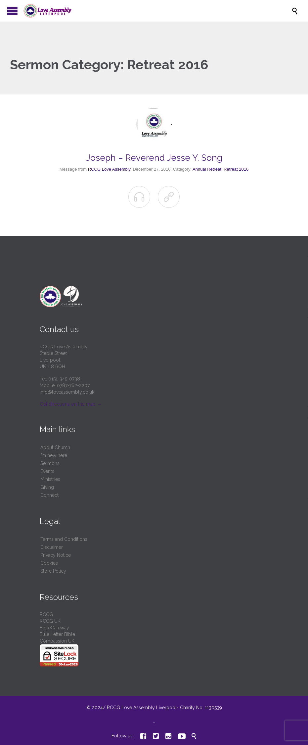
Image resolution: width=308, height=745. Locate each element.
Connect (49, 495)
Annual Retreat (207, 169)
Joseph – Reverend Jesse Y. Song (154, 158)
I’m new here (53, 455)
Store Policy (53, 571)
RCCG (46, 614)
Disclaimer (51, 547)
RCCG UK (50, 621)
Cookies (49, 563)
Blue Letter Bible (57, 634)
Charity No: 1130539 (200, 707)
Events (47, 471)
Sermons (50, 463)
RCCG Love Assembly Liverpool (142, 707)
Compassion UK (57, 641)
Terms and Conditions (63, 539)
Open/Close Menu (12, 11)
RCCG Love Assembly (109, 169)
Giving (47, 487)
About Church (55, 447)
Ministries (50, 479)
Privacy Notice (55, 555)
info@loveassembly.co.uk (67, 392)
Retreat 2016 (236, 169)
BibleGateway (54, 627)
